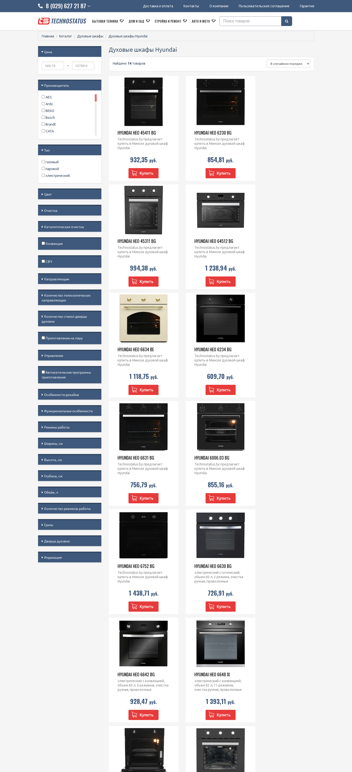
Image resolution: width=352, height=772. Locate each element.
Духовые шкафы (90, 36)
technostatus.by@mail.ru (137, 686)
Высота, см (53, 459)
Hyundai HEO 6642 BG (204, 458)
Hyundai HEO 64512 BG (133, 241)
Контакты (191, 6)
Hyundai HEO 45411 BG (133, 132)
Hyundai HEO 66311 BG (204, 566)
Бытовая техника (105, 21)
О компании (218, 6)
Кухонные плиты (193, 686)
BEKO (48, 111)
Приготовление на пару (62, 338)
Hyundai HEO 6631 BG (132, 349)
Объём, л (51, 492)
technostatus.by (131, 680)
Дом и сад (136, 21)
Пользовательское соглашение (264, 6)
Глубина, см (53, 476)
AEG (47, 97)
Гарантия (307, 6)
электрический (56, 176)
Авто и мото (201, 21)
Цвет (48, 194)
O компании (47, 680)
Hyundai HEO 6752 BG (274, 349)
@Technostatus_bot (134, 697)
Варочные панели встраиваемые (206, 680)
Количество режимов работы (67, 508)
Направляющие (56, 279)
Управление (53, 355)
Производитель (56, 85)
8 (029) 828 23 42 (132, 667)
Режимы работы (57, 427)
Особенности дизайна (61, 394)
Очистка (50, 210)
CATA (48, 131)
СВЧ (47, 261)
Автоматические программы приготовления (66, 374)
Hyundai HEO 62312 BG (133, 566)
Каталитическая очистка (64, 226)
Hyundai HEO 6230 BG (204, 132)
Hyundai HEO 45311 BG (275, 132)
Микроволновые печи (197, 667)
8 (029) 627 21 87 (132, 673)
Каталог (65, 36)
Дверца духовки (57, 541)
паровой (50, 169)
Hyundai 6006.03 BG (202, 349)
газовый (50, 162)
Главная (48, 36)
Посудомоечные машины (200, 692)
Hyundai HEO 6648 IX (274, 458)
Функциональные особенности (68, 411)
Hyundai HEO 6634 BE (203, 241)
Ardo (47, 104)
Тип (47, 150)
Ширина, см (53, 443)
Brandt (49, 124)
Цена (48, 52)
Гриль (48, 525)
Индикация (53, 557)
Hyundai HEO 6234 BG (274, 241)
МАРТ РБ (253, 750)
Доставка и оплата (158, 6)
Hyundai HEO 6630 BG (133, 458)
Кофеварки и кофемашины (201, 699)
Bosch (48, 118)
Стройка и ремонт (168, 21)
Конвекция (52, 243)
